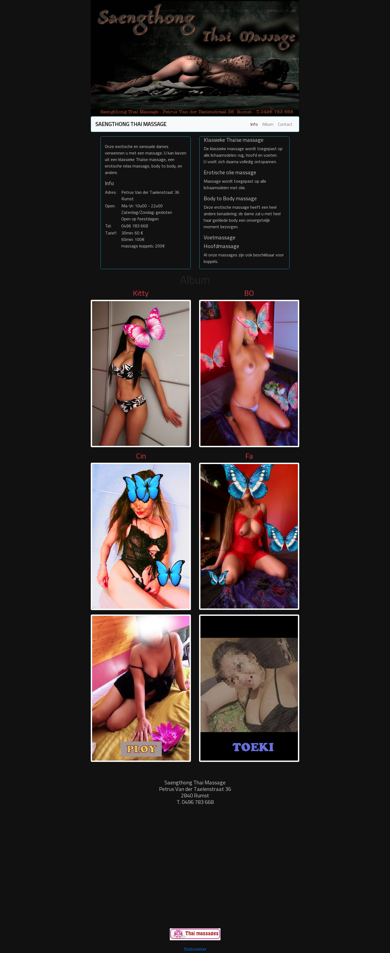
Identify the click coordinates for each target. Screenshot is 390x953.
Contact (285, 124)
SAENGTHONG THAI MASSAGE (130, 124)
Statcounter (195, 949)
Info (254, 124)
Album (268, 124)
